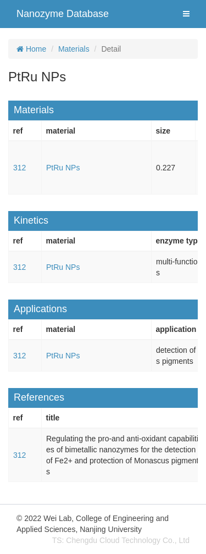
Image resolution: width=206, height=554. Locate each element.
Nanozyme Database (62, 13)
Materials (74, 49)
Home (31, 49)
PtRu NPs (63, 167)
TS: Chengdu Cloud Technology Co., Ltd (121, 540)
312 (19, 167)
